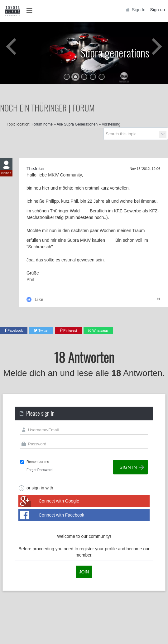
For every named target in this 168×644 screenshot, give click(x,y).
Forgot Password (39, 470)
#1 (158, 299)
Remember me (37, 461)
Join (84, 571)
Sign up (157, 9)
